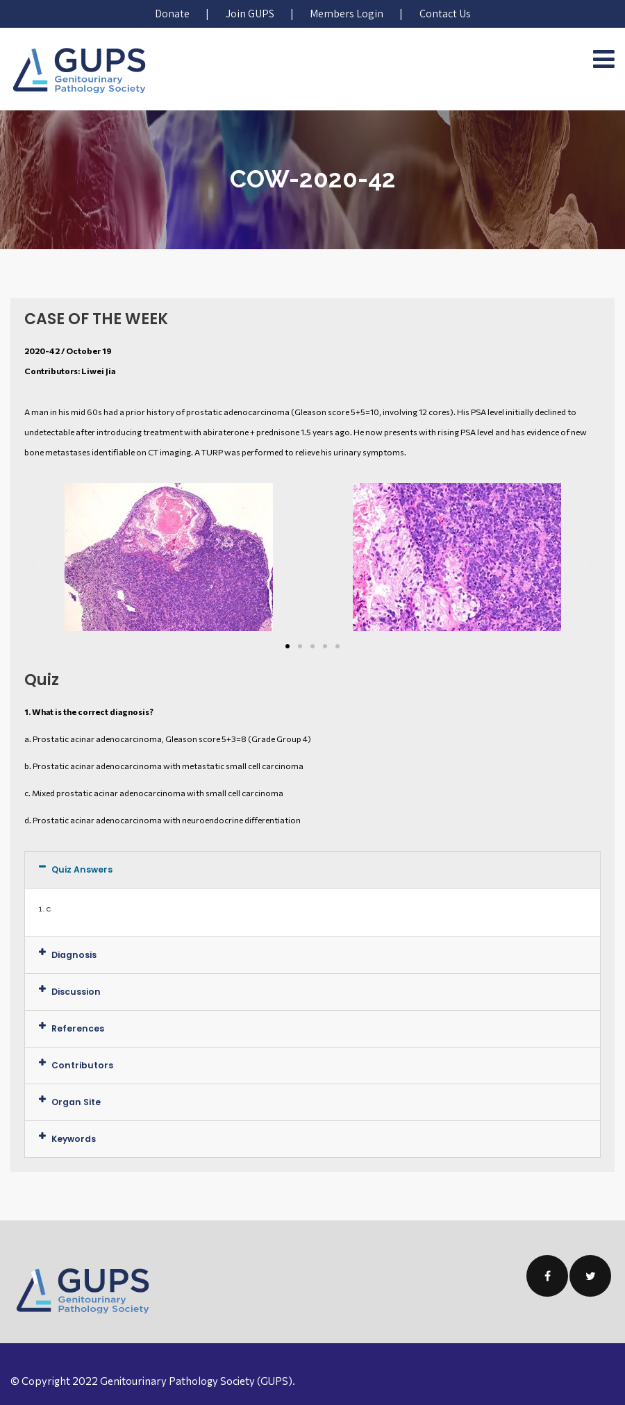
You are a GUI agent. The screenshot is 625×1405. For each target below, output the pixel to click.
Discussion (75, 992)
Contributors (80, 1065)
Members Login (346, 13)
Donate (173, 13)
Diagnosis (73, 955)
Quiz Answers (80, 869)
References (77, 1028)
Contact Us (444, 13)
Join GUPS (250, 13)
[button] (287, 646)
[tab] (312, 870)
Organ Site (75, 1102)
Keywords (72, 1139)
